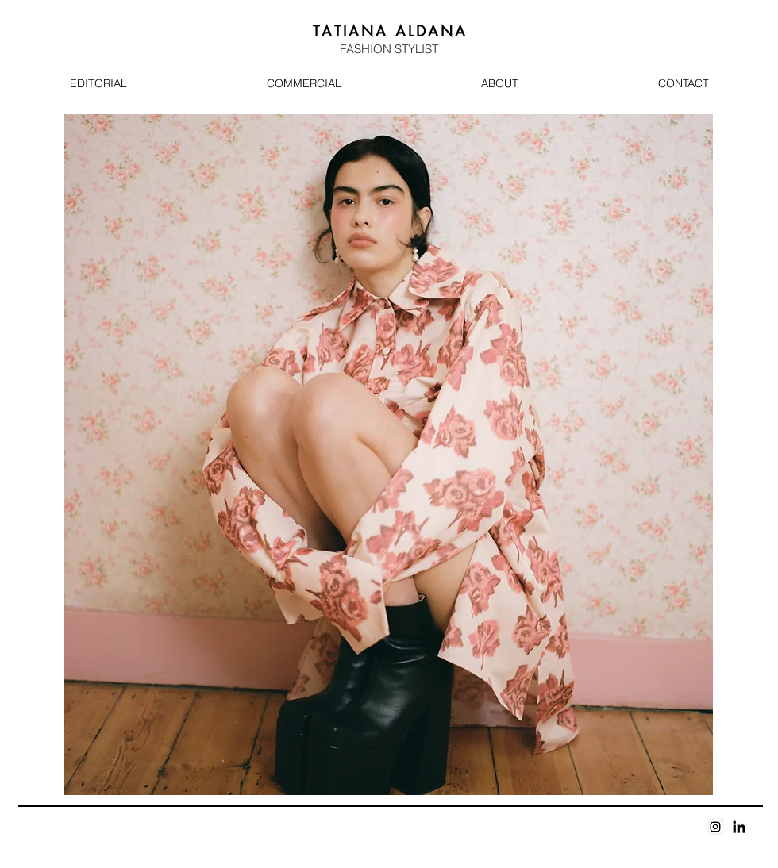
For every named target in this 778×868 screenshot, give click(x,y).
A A (391, 30)
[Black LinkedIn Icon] (739, 826)
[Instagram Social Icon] (715, 826)
